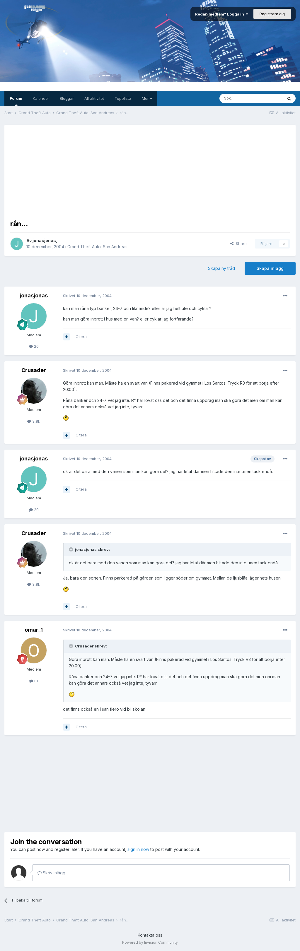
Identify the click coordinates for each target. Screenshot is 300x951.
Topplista (123, 98)
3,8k (33, 421)
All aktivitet (94, 98)
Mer (147, 98)
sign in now (138, 849)
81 (33, 680)
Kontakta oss (150, 935)
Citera (81, 336)
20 (34, 346)
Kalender (41, 98)
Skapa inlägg (270, 268)
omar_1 (34, 630)
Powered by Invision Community (150, 942)
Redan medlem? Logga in (221, 14)
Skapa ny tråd (221, 268)
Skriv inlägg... (53, 872)
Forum (16, 101)
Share (238, 243)
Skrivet (87, 295)
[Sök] (251, 98)
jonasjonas (44, 240)
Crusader (33, 370)
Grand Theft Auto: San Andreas (97, 246)
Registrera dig (272, 13)
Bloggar (67, 98)
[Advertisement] (150, 172)
